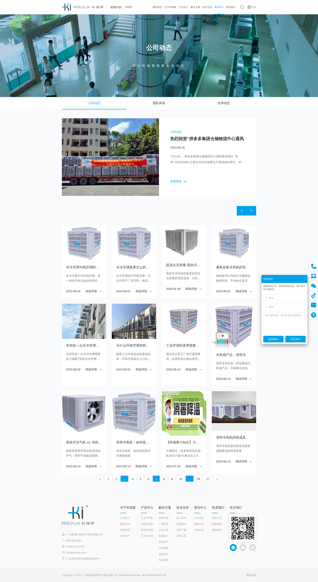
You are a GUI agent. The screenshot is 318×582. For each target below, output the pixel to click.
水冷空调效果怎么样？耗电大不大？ (134, 267)
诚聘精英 (217, 530)
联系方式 (217, 518)
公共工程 (163, 530)
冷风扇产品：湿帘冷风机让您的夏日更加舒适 (234, 355)
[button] (241, 211)
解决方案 (195, 7)
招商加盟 (217, 524)
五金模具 (163, 560)
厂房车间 (163, 524)
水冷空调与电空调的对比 (83, 267)
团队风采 (159, 103)
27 (208, 479)
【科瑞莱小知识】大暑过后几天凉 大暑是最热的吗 (184, 442)
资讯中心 (219, 7)
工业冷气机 (147, 518)
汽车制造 (163, 548)
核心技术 (181, 518)
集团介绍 (125, 524)
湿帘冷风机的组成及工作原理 (234, 437)
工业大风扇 (147, 535)
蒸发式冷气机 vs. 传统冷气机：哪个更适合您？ (84, 442)
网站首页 (157, 7)
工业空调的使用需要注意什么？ (184, 345)
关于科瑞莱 (170, 7)
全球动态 (224, 103)
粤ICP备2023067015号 (154, 575)
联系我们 (231, 7)
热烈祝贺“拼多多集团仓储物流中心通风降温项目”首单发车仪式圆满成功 (207, 139)
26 (198, 479)
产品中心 (183, 7)
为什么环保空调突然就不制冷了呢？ (134, 345)
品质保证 (181, 524)
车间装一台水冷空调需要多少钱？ (84, 345)
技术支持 (207, 7)
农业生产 (163, 541)
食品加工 (163, 554)
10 (180, 479)
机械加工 (163, 535)
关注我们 (236, 507)
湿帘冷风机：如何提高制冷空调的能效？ (134, 442)
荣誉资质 (125, 530)
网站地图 (251, 575)
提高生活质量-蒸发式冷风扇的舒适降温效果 (184, 265)
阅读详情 (93, 291)
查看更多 (178, 181)
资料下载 (181, 530)
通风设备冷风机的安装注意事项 (234, 267)
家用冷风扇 (147, 530)
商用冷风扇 (147, 524)
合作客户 (125, 535)
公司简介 (125, 518)
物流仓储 (163, 518)
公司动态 (94, 103)
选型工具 (181, 535)
